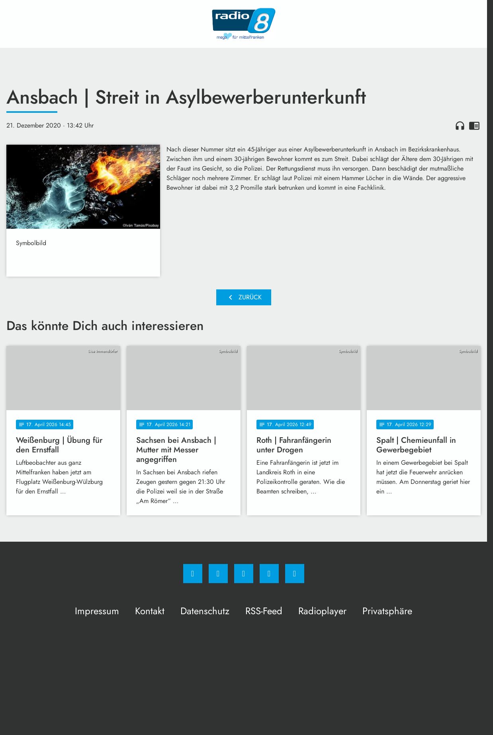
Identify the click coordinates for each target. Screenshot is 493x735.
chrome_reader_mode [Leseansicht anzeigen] (474, 125)
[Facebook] (192, 573)
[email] (294, 573)
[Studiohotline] (269, 573)
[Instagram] (218, 573)
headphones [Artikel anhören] (460, 125)
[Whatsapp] (243, 573)
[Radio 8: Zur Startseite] (244, 24)
